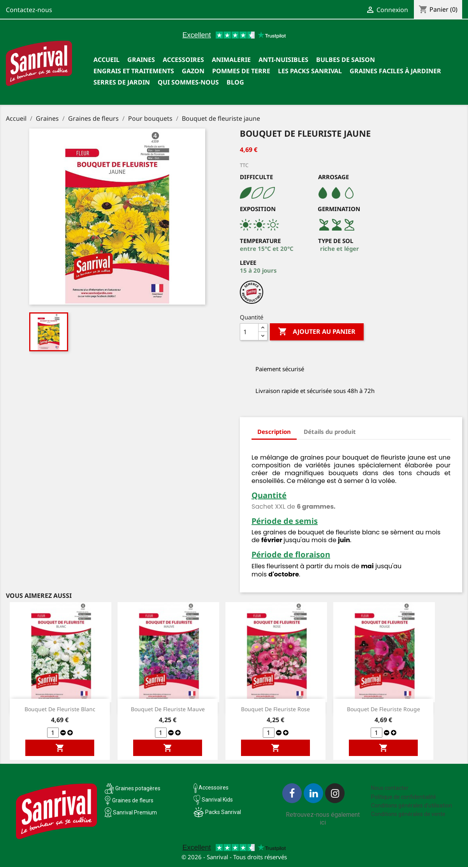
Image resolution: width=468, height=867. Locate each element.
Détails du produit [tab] (330, 431)
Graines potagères (137, 788)
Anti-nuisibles (283, 59)
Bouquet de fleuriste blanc (60, 709)
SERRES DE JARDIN (121, 82)
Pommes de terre (241, 71)
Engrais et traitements (133, 71)
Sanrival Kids (217, 800)
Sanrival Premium (135, 812)
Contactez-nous (29, 9)
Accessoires (183, 59)
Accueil (106, 59)
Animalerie (231, 59)
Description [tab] (274, 431)
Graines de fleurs (132, 800)
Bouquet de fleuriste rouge (383, 709)
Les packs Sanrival (310, 71)
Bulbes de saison (345, 59)
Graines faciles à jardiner (395, 71)
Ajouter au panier (316, 332)
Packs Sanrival (223, 812)
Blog (235, 82)
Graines (141, 59)
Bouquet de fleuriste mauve (168, 709)
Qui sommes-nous (188, 82)
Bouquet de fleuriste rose (275, 709)
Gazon (193, 71)
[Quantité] (249, 331)
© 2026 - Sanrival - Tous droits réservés (234, 857)
